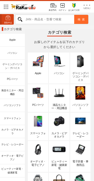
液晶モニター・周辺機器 (12, 92)
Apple (12, 39)
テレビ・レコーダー (12, 144)
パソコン (12, 53)
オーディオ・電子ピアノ (12, 157)
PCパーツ (12, 79)
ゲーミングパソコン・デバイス (12, 66)
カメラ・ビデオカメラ (12, 131)
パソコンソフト (12, 105)
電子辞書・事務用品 (80, 154)
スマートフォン (12, 118)
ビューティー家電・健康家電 (12, 170)
